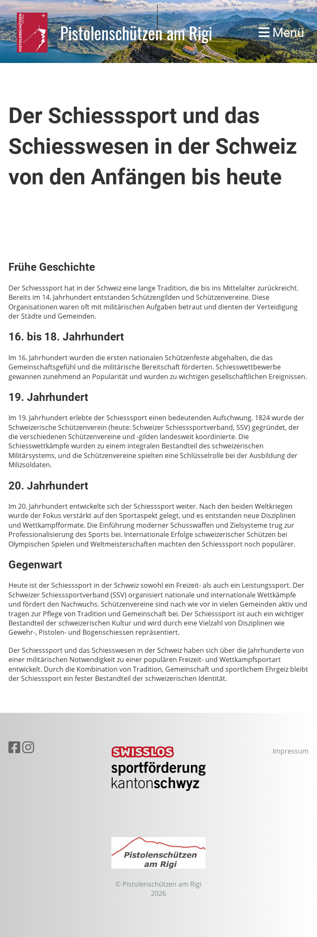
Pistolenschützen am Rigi (136, 32)
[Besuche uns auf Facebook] (14, 747)
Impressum (290, 751)
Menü (281, 32)
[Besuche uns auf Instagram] (28, 747)
